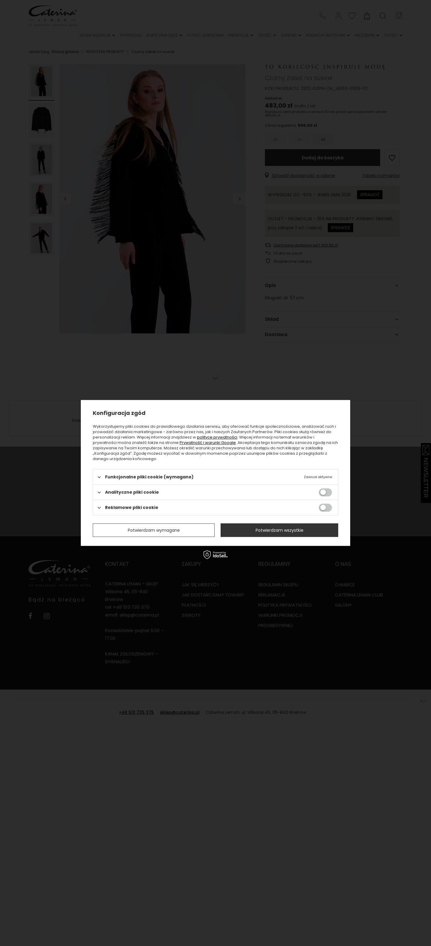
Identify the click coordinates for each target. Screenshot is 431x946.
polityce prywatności (217, 437)
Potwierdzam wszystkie (279, 530)
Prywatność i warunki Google (208, 442)
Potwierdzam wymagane (154, 530)
